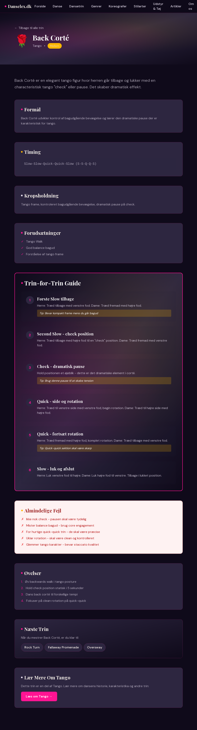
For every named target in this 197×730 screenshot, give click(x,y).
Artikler (175, 6)
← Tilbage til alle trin (29, 28)
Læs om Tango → (39, 696)
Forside (40, 6)
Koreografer (118, 6)
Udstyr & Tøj (158, 6)
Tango (37, 46)
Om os (191, 6)
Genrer (96, 6)
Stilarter (140, 6)
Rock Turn (32, 647)
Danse (57, 6)
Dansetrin (76, 6)
